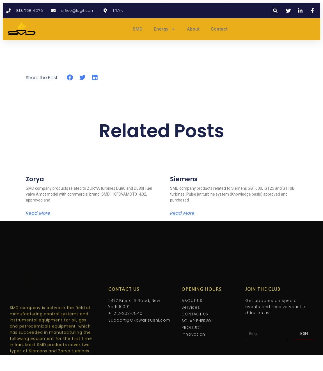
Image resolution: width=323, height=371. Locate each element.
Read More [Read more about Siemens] (182, 213)
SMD (138, 29)
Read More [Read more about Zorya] (38, 213)
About (193, 29)
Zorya (35, 179)
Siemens (184, 179)
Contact (219, 29)
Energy (165, 29)
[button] (275, 10)
